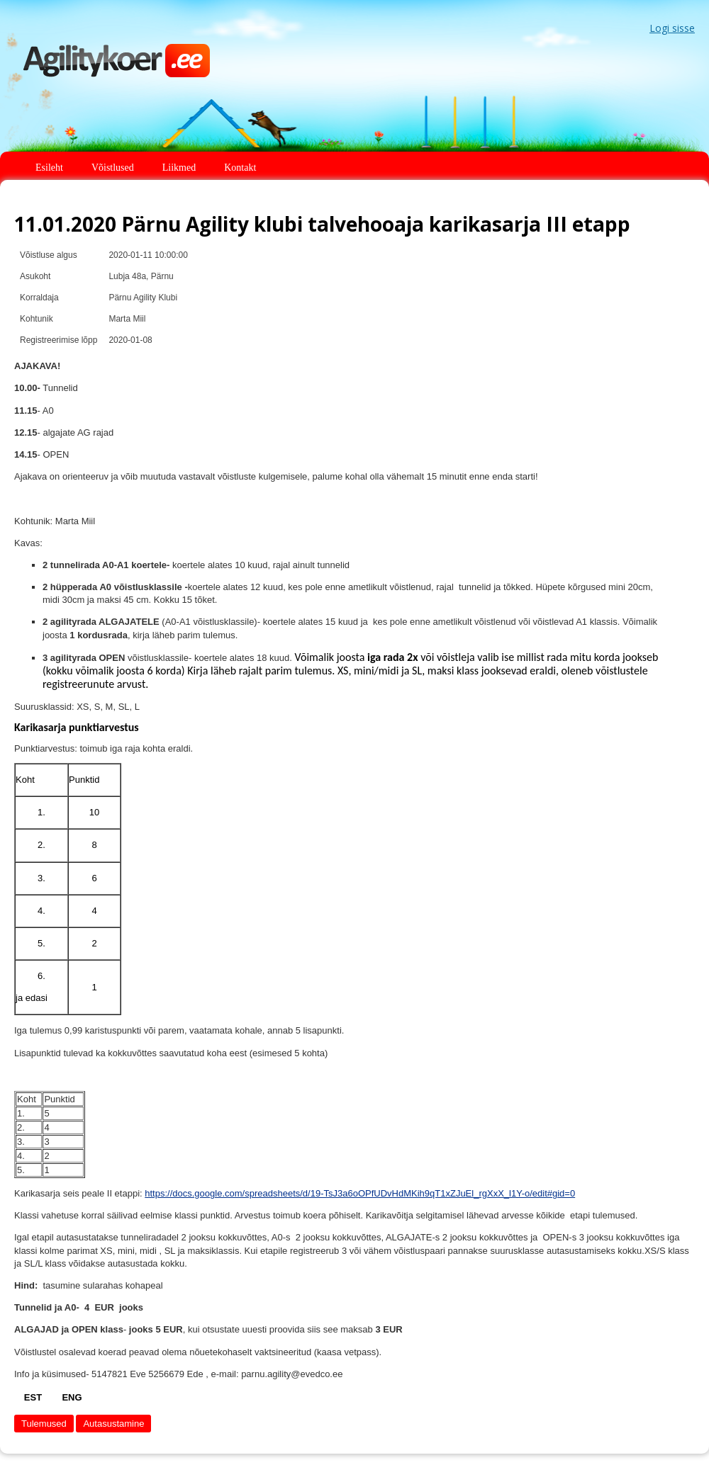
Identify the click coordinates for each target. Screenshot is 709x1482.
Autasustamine (113, 1423)
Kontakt (240, 167)
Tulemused (44, 1423)
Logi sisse (672, 28)
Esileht (49, 167)
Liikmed (179, 167)
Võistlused (112, 167)
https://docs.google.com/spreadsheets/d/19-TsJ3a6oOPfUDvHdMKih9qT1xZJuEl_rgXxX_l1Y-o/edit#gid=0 (360, 1193)
